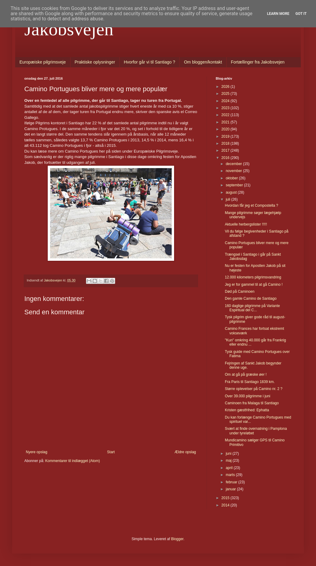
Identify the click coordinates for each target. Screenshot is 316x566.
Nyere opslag (36, 452)
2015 (226, 498)
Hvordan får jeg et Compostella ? (251, 205)
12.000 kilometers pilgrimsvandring (253, 277)
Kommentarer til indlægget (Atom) (72, 461)
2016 (226, 158)
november (234, 171)
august (232, 192)
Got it (301, 14)
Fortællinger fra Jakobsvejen (258, 62)
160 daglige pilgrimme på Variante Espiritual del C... (252, 308)
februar (232, 482)
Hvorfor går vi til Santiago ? (149, 62)
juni (229, 453)
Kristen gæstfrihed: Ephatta (247, 410)
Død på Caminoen (239, 291)
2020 (226, 129)
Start (111, 452)
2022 (226, 115)
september (235, 185)
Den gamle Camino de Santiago (250, 298)
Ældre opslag (185, 452)
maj (229, 460)
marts (231, 475)
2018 (226, 143)
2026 (226, 87)
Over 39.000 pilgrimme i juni (247, 396)
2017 (226, 150)
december (234, 164)
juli (228, 199)
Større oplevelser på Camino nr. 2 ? (253, 389)
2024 (226, 101)
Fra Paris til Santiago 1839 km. (250, 382)
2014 (226, 505)
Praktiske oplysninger (95, 62)
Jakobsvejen (68, 29)
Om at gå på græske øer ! (245, 374)
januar (231, 489)
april (230, 468)
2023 (226, 108)
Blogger (177, 539)
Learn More (278, 14)
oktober (232, 178)
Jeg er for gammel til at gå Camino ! (254, 284)
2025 (226, 93)
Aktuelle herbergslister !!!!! (246, 224)
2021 (226, 122)
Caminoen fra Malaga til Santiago (252, 403)
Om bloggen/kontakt (203, 62)
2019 (226, 136)
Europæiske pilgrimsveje (42, 62)
